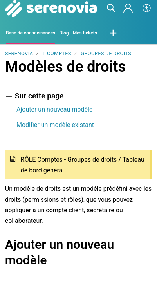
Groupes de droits (106, 53)
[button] (147, 9)
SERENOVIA (19, 53)
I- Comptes (57, 53)
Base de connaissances (30, 33)
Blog (64, 33)
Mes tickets (85, 33)
